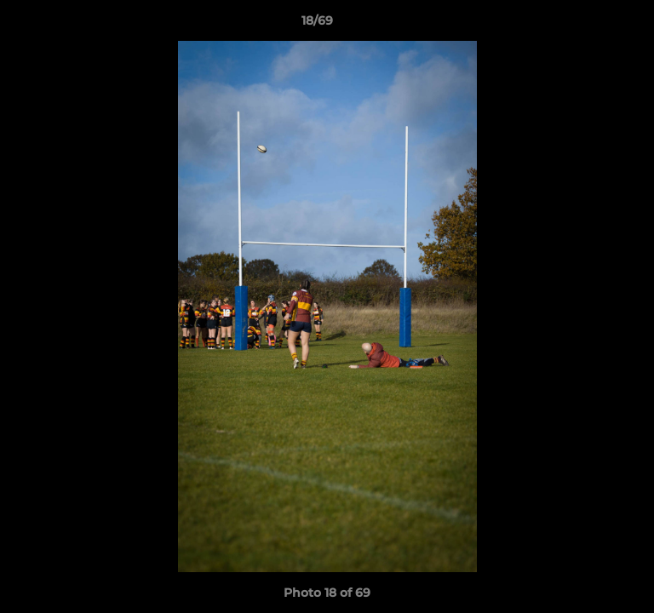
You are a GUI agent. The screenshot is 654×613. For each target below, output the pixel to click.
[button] (592, 24)
